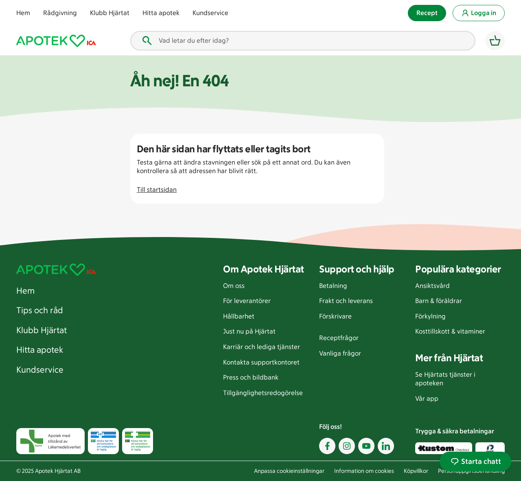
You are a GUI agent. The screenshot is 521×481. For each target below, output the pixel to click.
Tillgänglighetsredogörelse (263, 392)
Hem (23, 13)
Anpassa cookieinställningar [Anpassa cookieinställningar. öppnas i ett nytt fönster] (289, 471)
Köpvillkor (416, 471)
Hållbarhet (238, 316)
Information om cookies (364, 471)
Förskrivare (335, 316)
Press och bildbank (250, 377)
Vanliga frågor (340, 353)
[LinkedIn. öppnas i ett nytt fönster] (386, 445)
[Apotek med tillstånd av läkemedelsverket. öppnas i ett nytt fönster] (50, 440)
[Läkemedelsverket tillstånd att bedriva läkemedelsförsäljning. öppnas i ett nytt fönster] (137, 440)
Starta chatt (475, 461)
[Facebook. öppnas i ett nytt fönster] (327, 445)
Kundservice (210, 13)
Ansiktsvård (432, 285)
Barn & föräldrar (438, 301)
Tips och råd (39, 310)
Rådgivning (60, 13)
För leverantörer (247, 301)
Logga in (478, 13)
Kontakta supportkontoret (261, 362)
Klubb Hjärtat (109, 13)
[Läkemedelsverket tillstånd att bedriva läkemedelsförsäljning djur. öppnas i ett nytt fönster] (103, 440)
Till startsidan (157, 189)
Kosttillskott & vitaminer (450, 331)
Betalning (333, 285)
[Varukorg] (495, 41)
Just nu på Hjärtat (249, 331)
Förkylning (430, 316)
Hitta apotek (161, 13)
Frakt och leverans (346, 301)
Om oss (234, 285)
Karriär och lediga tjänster (261, 347)
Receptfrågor (339, 338)
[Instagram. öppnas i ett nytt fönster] (347, 445)
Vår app (426, 398)
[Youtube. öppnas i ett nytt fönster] (366, 445)
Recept (427, 13)
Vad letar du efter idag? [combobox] (185, 40)
